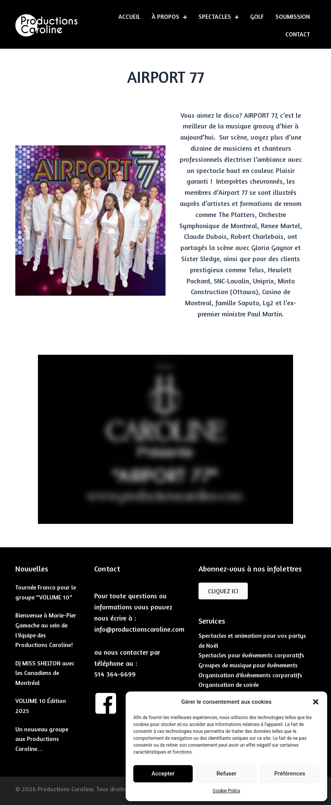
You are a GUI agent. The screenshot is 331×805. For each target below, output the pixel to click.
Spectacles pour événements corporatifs (251, 655)
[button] (316, 702)
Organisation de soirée (228, 684)
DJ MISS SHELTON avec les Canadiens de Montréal (44, 672)
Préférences (289, 773)
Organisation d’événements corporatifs (250, 675)
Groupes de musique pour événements (248, 665)
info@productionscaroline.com (139, 629)
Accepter (162, 773)
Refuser (226, 773)
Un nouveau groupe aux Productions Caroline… (41, 738)
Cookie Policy (226, 790)
